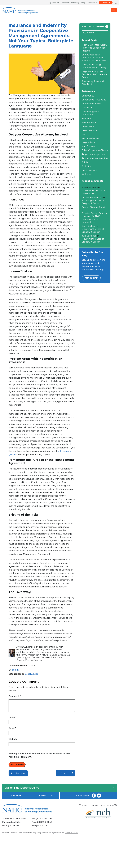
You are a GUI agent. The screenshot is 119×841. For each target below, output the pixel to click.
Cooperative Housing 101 (94, 99)
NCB (114, 807)
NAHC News (88, 146)
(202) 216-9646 (45, 824)
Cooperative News (91, 103)
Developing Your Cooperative (90, 113)
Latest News (92, 2)
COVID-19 (87, 107)
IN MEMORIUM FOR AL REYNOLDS (94, 192)
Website (13, 741)
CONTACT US (45, 797)
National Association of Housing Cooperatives (29, 835)
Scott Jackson (89, 226)
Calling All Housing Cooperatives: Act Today (94, 66)
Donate (105, 2)
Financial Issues (90, 122)
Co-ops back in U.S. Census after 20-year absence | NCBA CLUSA (94, 57)
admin (15, 669)
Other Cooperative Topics (95, 150)
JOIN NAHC (16, 797)
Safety (85, 162)
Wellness (86, 174)
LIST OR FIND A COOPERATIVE (59, 790)
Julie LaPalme (89, 236)
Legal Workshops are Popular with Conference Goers (94, 74)
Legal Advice (31, 674)
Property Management (94, 154)
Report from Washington (95, 158)
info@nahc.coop (41, 828)
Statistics (86, 166)
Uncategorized (89, 170)
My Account (54, 2)
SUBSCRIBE (91, 278)
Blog (83, 2)
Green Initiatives (90, 130)
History (85, 134)
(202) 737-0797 (45, 821)
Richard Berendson (91, 197)
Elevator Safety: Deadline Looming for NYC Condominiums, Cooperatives (95, 217)
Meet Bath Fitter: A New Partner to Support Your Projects (94, 48)
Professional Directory (70, 2)
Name (12, 719)
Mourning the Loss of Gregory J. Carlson (93, 202)
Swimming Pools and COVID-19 (93, 83)
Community (88, 95)
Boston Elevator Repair (94, 207)
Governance (88, 126)
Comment (15, 696)
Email (12, 730)
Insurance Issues (90, 138)
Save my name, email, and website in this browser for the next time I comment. (39, 757)
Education (87, 118)
